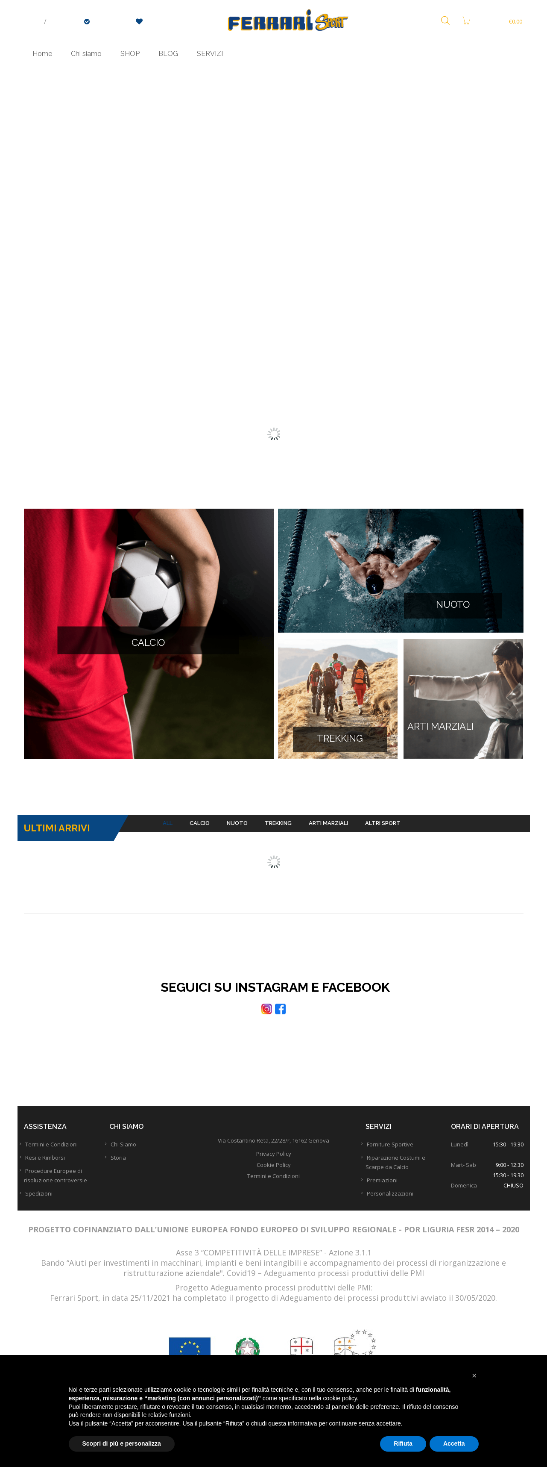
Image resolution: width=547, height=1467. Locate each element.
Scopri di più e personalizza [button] (121, 1443)
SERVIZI (210, 54)
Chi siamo (86, 54)
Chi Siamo (130, 1154)
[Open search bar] (445, 21)
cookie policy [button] (340, 1398)
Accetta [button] (454, 1443)
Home (42, 54)
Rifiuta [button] (403, 1443)
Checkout (108, 21)
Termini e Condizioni (58, 1154)
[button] (474, 1375)
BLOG (168, 54)
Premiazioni (389, 1190)
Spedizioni (46, 1203)
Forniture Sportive (397, 1154)
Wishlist (154, 21)
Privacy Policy (273, 1163)
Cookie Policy (274, 1174)
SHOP (130, 54)
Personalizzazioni (397, 1203)
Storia (125, 1167)
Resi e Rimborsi (52, 1167)
